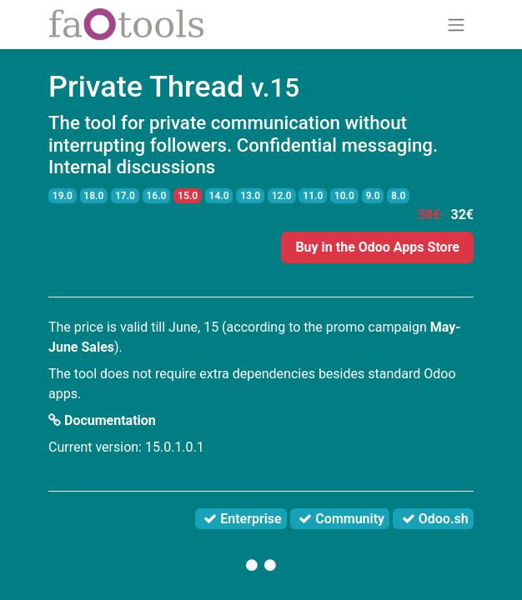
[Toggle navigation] (456, 24)
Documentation (102, 420)
